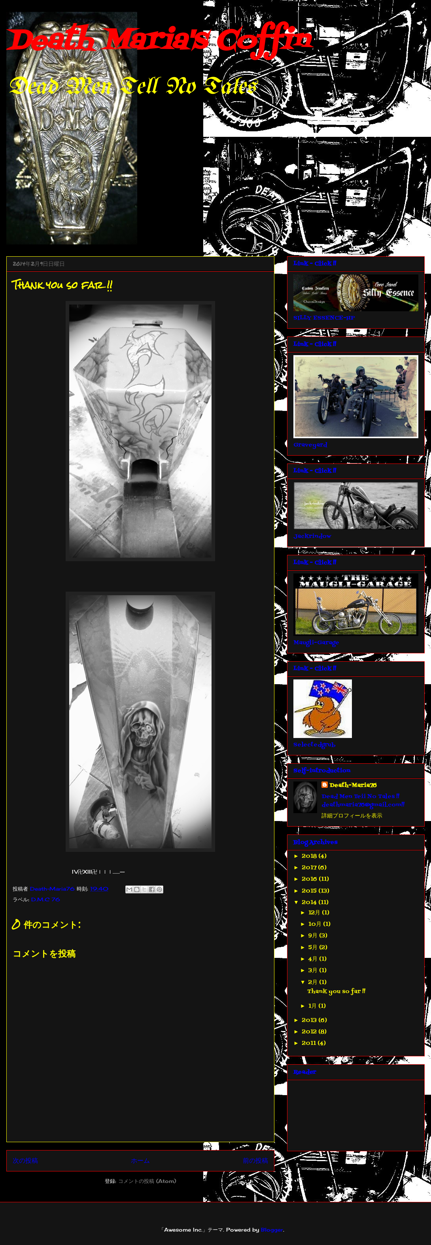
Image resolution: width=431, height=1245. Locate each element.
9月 (313, 936)
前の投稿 (255, 1160)
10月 (315, 924)
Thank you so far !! (336, 992)
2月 (313, 982)
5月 (313, 948)
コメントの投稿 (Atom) (147, 1181)
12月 (315, 913)
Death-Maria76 (353, 785)
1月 (313, 1006)
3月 (313, 971)
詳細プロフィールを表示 (351, 816)
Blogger (272, 1229)
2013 (310, 1020)
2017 (310, 868)
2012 (310, 1032)
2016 (310, 879)
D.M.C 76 (45, 899)
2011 (310, 1043)
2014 (310, 903)
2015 (310, 891)
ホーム (140, 1160)
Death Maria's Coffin (157, 42)
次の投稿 (25, 1160)
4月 (313, 959)
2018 (310, 856)
